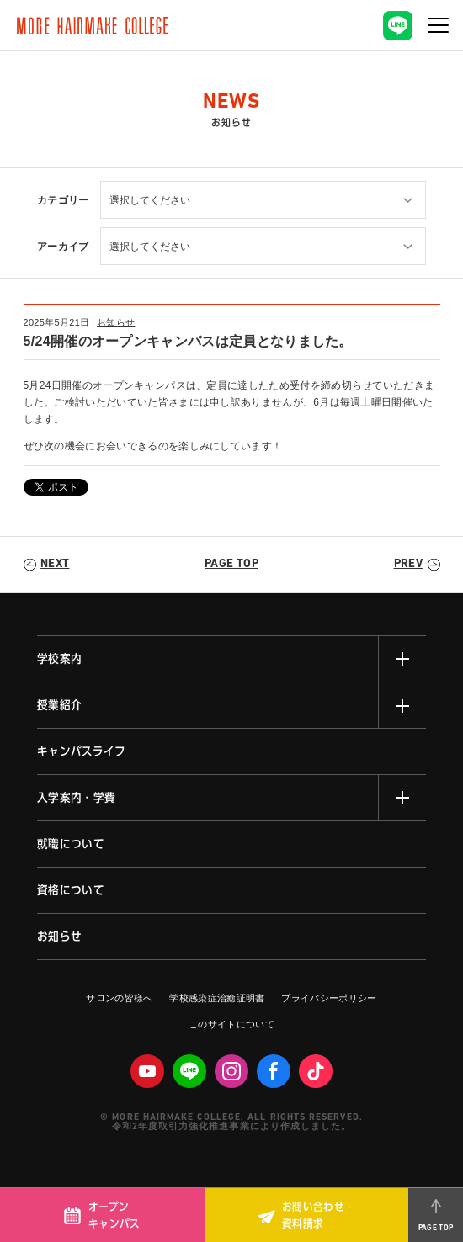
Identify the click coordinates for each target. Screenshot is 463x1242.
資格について (70, 890)
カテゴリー (63, 200)
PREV (408, 564)
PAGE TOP (231, 564)
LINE (189, 1071)
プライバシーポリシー (328, 998)
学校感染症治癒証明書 (216, 998)
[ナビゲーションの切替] (437, 25)
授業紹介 (59, 705)
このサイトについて (231, 1024)
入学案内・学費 (76, 798)
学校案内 (59, 659)
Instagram (231, 1071)
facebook (273, 1071)
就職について (70, 844)
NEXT (54, 564)
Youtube (147, 1071)
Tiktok (316, 1071)
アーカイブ (63, 246)
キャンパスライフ (81, 751)
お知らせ (116, 322)
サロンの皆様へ (119, 998)
